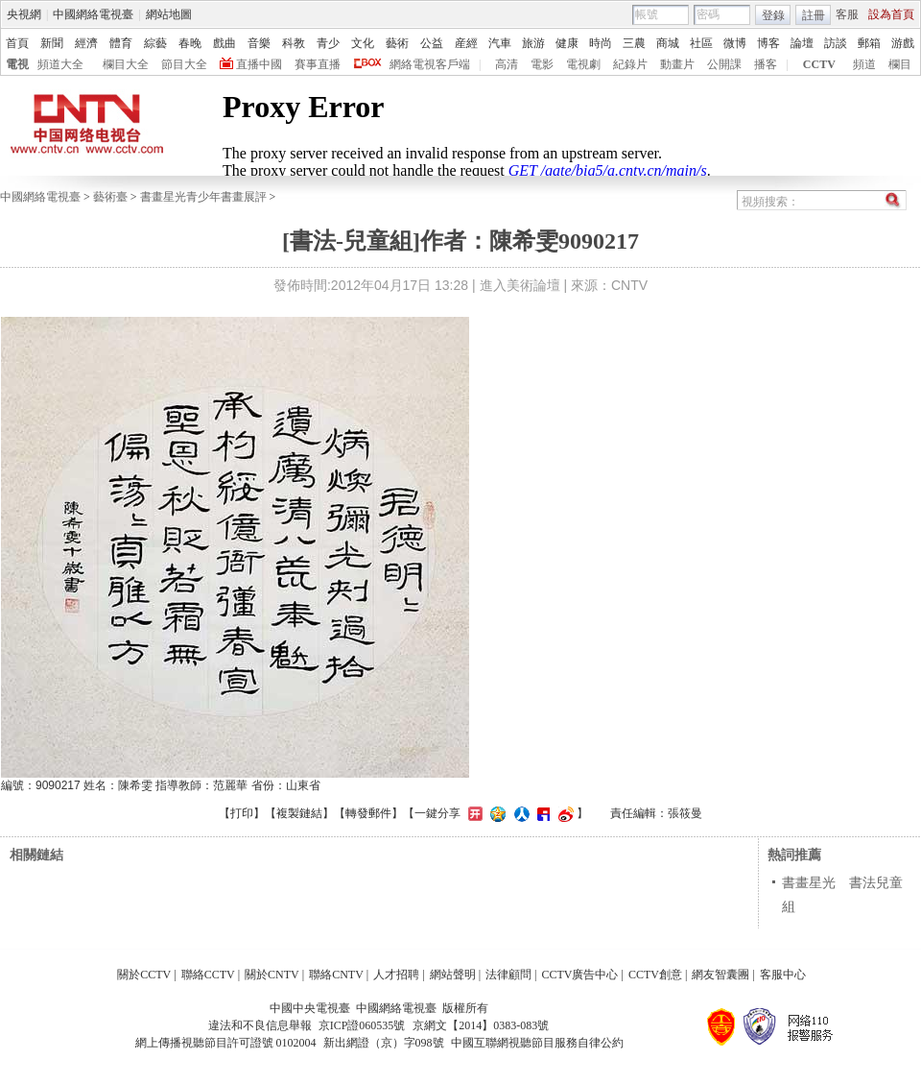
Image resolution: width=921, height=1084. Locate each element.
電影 (542, 64)
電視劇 (583, 64)
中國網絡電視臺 (93, 14)
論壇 (802, 43)
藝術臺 (110, 197)
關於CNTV (272, 974)
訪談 (835, 43)
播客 (765, 64)
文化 (362, 43)
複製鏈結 (299, 813)
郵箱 (869, 43)
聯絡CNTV (336, 974)
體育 (120, 43)
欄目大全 (126, 64)
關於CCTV (144, 974)
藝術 (397, 43)
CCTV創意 (655, 974)
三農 (634, 43)
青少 (328, 43)
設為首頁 (891, 14)
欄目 (899, 64)
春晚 (189, 43)
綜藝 (155, 43)
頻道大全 (60, 64)
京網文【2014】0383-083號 (481, 1025)
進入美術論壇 (520, 285)
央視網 (24, 14)
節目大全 (184, 64)
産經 (466, 43)
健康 (567, 43)
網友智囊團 (720, 974)
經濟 (86, 43)
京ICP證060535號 (362, 1025)
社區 (701, 43)
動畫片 (677, 64)
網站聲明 (453, 974)
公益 (431, 43)
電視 (17, 64)
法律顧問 (508, 974)
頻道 (864, 64)
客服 (847, 14)
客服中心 (783, 974)
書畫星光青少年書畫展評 (203, 197)
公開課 (724, 64)
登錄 (773, 15)
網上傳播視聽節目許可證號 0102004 (226, 1042)
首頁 (17, 43)
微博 (734, 43)
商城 (667, 43)
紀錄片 (630, 64)
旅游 (533, 43)
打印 (241, 813)
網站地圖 (169, 14)
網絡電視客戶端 (430, 64)
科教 (293, 43)
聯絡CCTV (208, 974)
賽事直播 (318, 64)
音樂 (259, 43)
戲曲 (224, 43)
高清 (506, 64)
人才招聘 (396, 974)
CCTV (819, 64)
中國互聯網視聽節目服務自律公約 (537, 1042)
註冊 (813, 15)
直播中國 (259, 64)
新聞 (51, 43)
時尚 (600, 43)
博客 (768, 43)
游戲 (902, 43)
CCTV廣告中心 (579, 974)
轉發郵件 (368, 813)
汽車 (499, 43)
